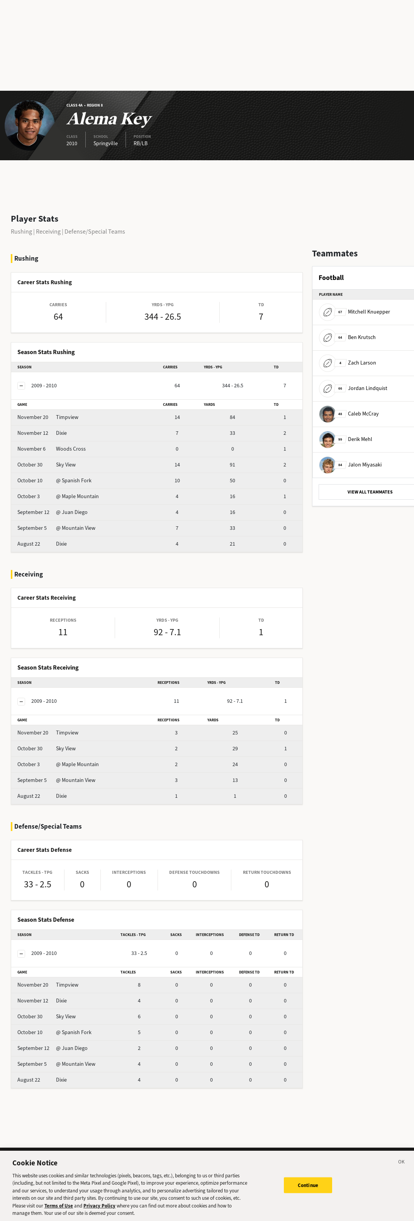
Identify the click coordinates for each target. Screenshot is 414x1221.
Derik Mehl (345, 439)
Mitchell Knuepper (354, 311)
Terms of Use (58, 1210)
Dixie (42, 433)
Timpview (47, 417)
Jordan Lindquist (353, 388)
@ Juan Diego (52, 512)
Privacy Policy (99, 1210)
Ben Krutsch (347, 337)
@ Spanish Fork (54, 480)
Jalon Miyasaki (350, 464)
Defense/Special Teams (94, 231)
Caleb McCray (349, 413)
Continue (308, 1189)
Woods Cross (51, 449)
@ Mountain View (56, 528)
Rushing (21, 231)
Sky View (46, 464)
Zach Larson (347, 362)
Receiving (48, 231)
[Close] (401, 1167)
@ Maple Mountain (58, 496)
